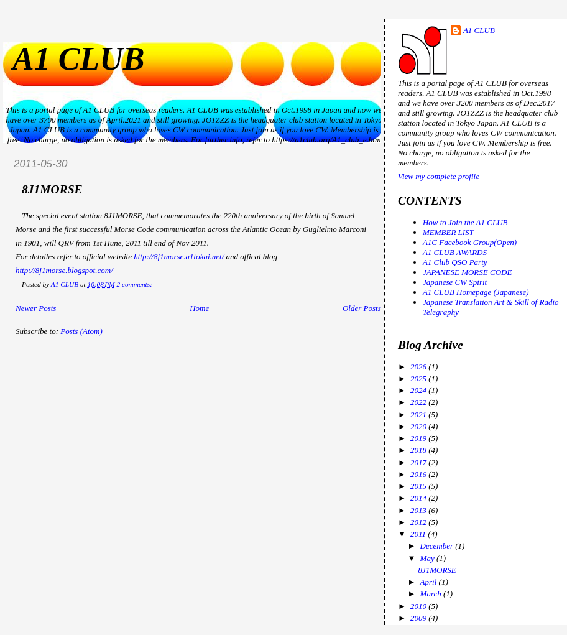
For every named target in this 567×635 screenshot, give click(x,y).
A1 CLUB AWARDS (455, 252)
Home (199, 308)
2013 (419, 510)
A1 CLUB (78, 58)
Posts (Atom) (81, 331)
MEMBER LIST (448, 232)
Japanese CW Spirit (455, 282)
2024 (419, 390)
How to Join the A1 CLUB (465, 222)
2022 (419, 402)
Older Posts (362, 308)
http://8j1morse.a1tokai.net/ (179, 256)
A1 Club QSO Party (455, 262)
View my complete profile (438, 176)
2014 (419, 498)
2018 (419, 450)
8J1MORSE (52, 189)
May (428, 558)
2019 (419, 438)
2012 (419, 522)
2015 (419, 486)
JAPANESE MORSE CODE (467, 272)
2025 (419, 378)
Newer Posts (36, 308)
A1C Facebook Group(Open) (470, 242)
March (431, 593)
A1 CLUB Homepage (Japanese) (476, 292)
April (429, 581)
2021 (419, 414)
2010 (419, 606)
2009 (419, 618)
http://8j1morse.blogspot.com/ (64, 270)
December (438, 545)
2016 (419, 474)
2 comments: (135, 284)
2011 (419, 534)
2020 (419, 426)
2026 (419, 366)
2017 (419, 462)
